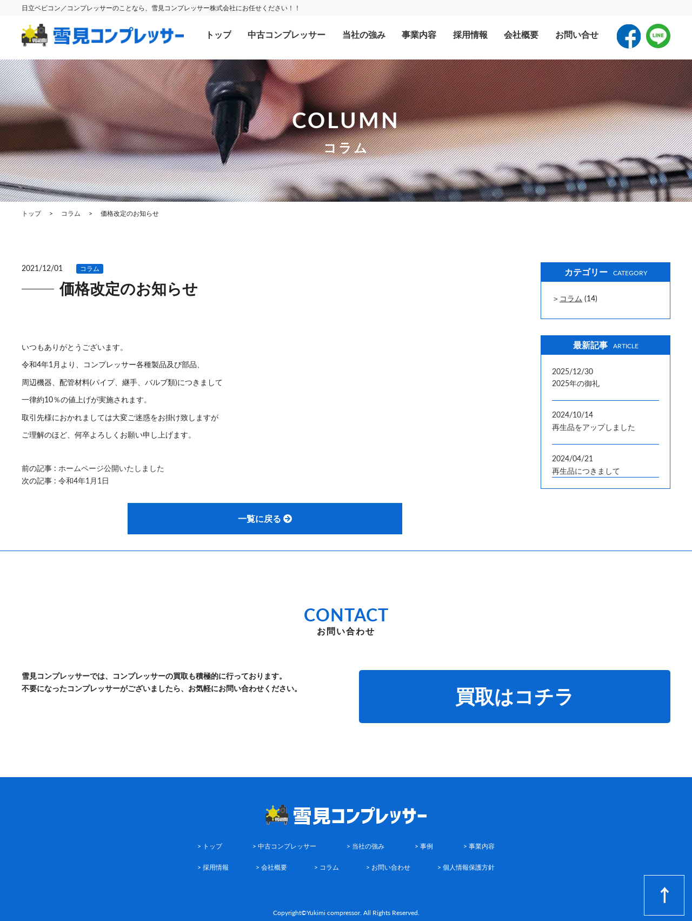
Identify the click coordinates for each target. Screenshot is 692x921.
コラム (89, 268)
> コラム (326, 867)
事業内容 (419, 34)
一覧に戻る (265, 518)
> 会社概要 (271, 867)
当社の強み (363, 34)
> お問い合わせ (388, 867)
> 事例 (424, 846)
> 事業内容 (479, 846)
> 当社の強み (365, 846)
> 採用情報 (213, 867)
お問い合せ (576, 34)
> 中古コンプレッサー (284, 846)
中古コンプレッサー (286, 34)
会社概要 (521, 34)
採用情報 (470, 34)
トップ (218, 34)
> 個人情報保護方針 (466, 867)
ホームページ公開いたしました (111, 468)
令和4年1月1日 (83, 480)
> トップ (209, 846)
